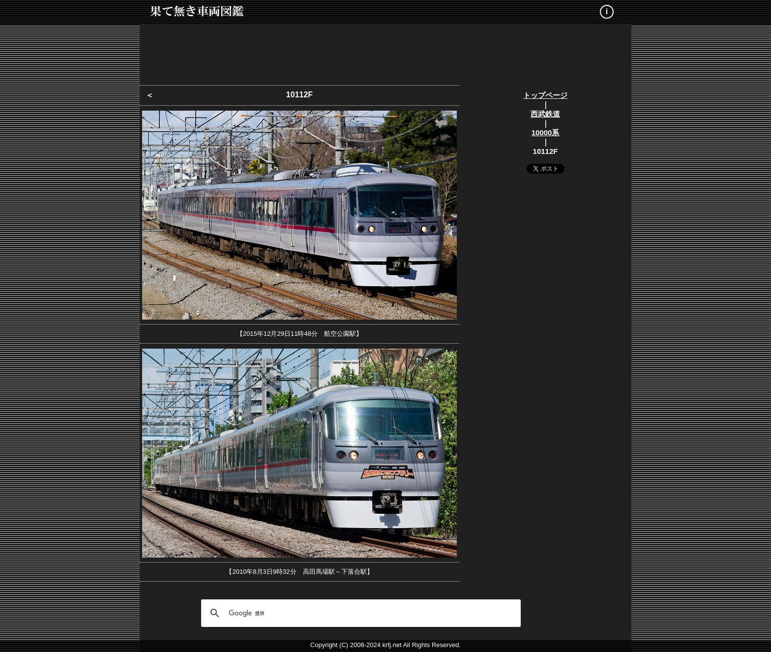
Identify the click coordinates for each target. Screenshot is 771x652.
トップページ (545, 95)
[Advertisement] (385, 52)
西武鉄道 (545, 114)
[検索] (359, 613)
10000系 (546, 132)
